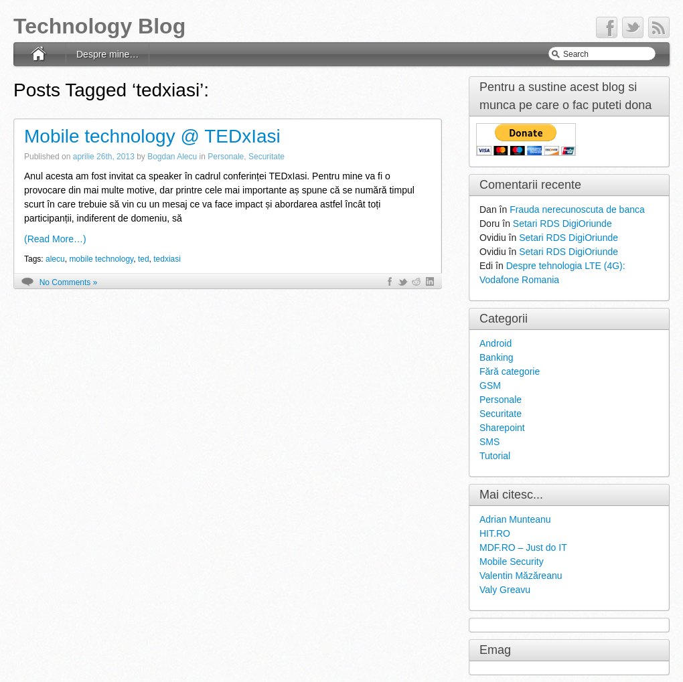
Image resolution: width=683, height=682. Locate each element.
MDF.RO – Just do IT (523, 547)
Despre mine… (107, 54)
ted (143, 259)
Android (495, 343)
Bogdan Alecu (172, 156)
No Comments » (69, 282)
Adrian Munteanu (515, 519)
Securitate (266, 156)
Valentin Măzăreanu (520, 575)
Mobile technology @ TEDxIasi (152, 136)
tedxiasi (167, 259)
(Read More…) (55, 239)
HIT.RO (494, 533)
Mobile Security (511, 561)
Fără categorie (509, 371)
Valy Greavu (504, 589)
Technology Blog (99, 26)
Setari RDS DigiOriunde (562, 223)
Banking (496, 357)
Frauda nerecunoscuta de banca (577, 209)
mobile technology (101, 259)
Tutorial (494, 455)
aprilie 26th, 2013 (104, 156)
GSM (490, 385)
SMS (489, 441)
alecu (55, 259)
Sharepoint (502, 427)
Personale (226, 156)
